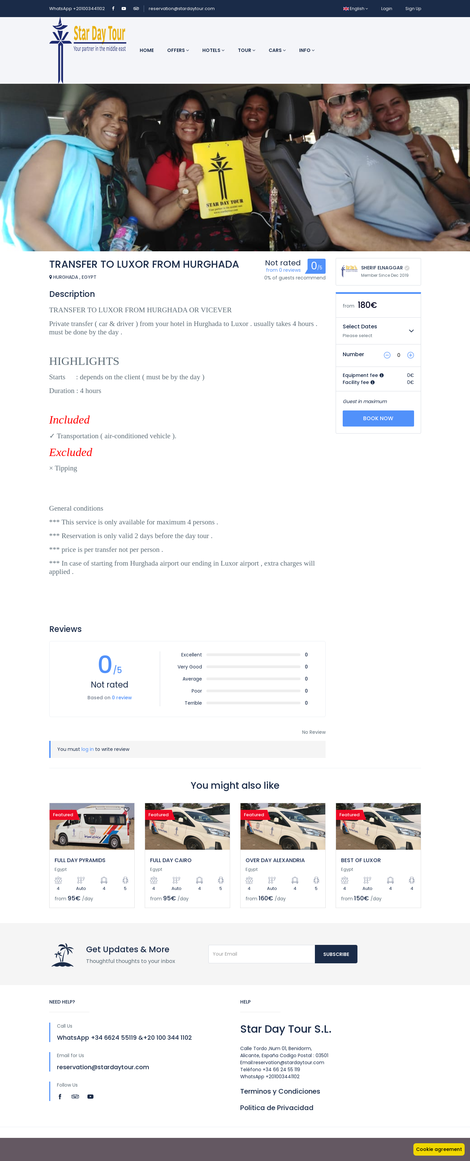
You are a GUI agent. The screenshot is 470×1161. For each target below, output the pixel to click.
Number (353, 354)
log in (87, 749)
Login (386, 8)
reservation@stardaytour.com (182, 8)
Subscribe (336, 954)
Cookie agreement (439, 1149)
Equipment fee (363, 375)
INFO (307, 50)
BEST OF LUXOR (361, 860)
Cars (277, 50)
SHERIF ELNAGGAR (382, 267)
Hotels (213, 50)
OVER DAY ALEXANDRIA (275, 860)
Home (147, 50)
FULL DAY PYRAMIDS (80, 860)
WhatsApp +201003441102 (77, 8)
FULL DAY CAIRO (171, 860)
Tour (246, 50)
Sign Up (413, 8)
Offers (178, 50)
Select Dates (360, 326)
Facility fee (359, 382)
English (355, 8)
